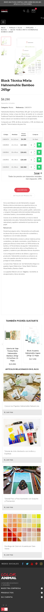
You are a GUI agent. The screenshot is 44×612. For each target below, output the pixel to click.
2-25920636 (5, 585)
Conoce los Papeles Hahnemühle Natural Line (22, 406)
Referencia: (20, 107)
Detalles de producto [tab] (22, 196)
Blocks (11, 107)
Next (41, 344)
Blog (42, 18)
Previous (2, 344)
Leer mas (8, 412)
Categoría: (4, 107)
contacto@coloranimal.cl (9, 583)
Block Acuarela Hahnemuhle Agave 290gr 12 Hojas (32, 353)
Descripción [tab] (22, 190)
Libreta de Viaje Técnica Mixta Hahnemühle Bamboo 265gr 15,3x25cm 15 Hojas (12, 354)
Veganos (26, 272)
